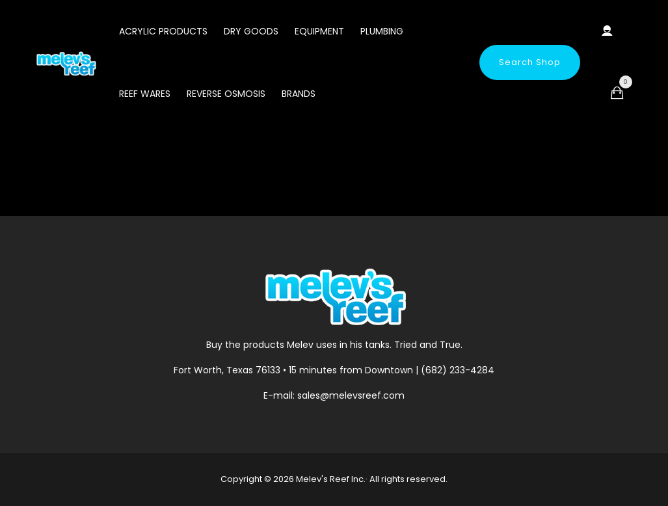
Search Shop (530, 62)
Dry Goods (251, 31)
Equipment (319, 31)
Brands (298, 93)
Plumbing (381, 31)
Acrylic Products (163, 31)
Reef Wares (144, 93)
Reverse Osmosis (226, 93)
